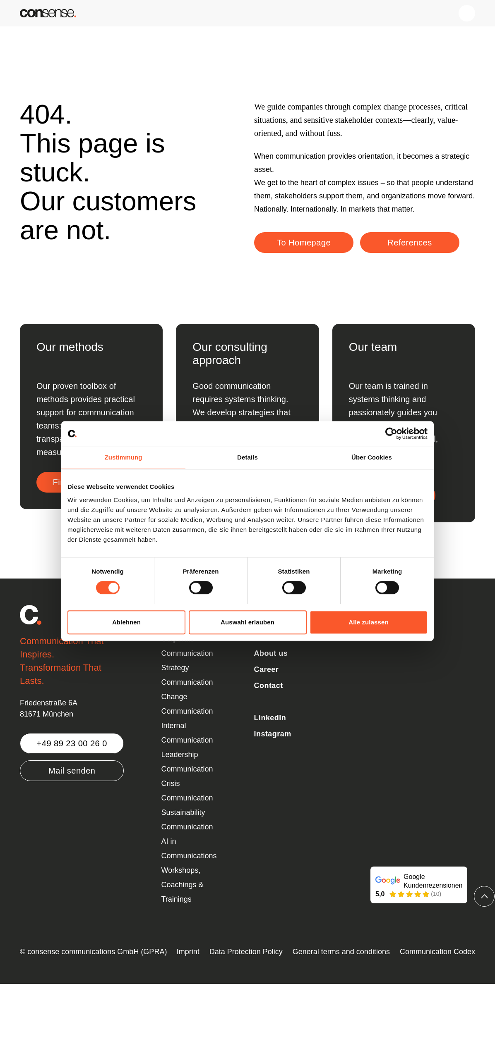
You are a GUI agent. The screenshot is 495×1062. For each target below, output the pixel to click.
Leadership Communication (187, 761)
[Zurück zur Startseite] (48, 13)
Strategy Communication (187, 675)
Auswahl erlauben (247, 622)
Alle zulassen (368, 622)
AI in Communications (189, 848)
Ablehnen (126, 622)
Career (266, 669)
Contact (268, 685)
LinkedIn (270, 718)
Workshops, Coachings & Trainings (182, 884)
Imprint (188, 952)
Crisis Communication (187, 790)
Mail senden (71, 770)
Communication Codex (437, 952)
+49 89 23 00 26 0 (72, 743)
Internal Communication (187, 732)
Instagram (272, 734)
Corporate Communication (187, 646)
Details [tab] (247, 457)
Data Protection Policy (246, 952)
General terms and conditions (341, 952)
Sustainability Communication (187, 819)
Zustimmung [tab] (123, 457)
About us (271, 653)
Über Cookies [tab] (371, 457)
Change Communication (187, 704)
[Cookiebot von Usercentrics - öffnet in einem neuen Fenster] (391, 433)
